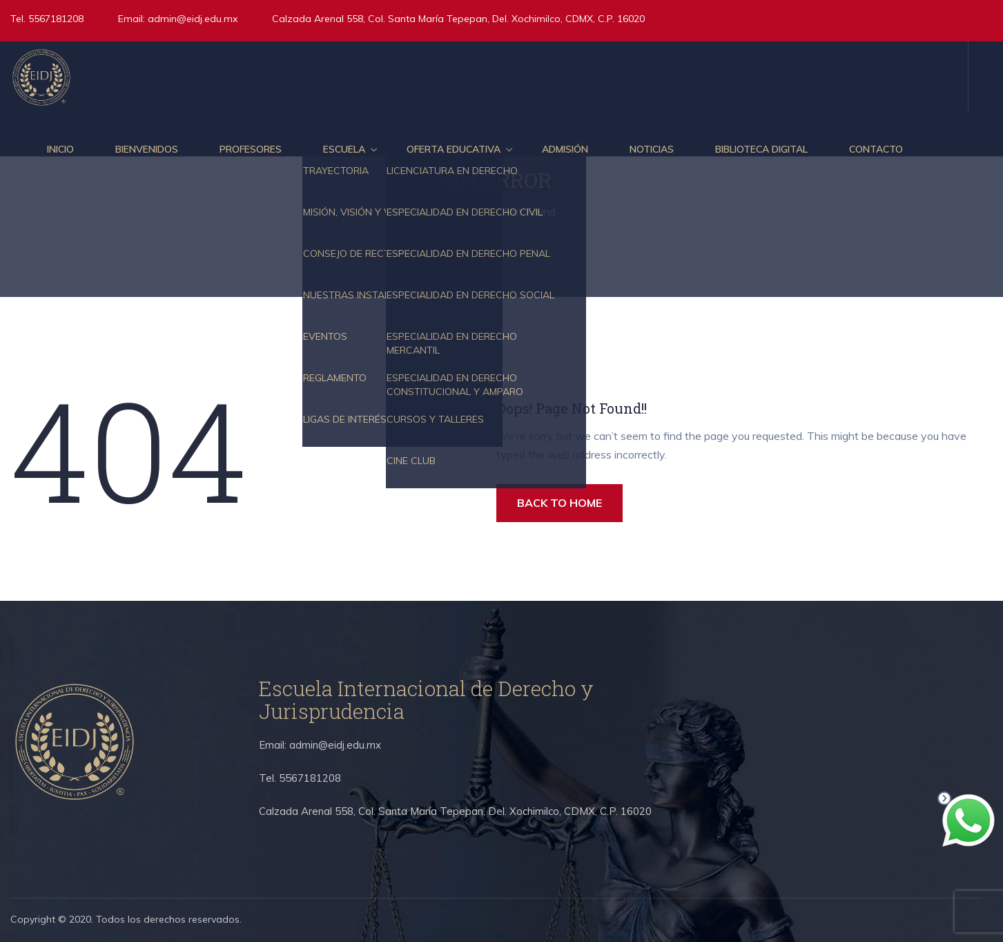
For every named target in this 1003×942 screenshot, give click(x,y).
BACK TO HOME (559, 503)
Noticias (652, 149)
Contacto (876, 149)
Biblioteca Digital (761, 149)
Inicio (60, 149)
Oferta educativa (453, 149)
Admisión (565, 149)
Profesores (251, 149)
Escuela (344, 149)
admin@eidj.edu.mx (192, 18)
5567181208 (55, 18)
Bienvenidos (146, 149)
